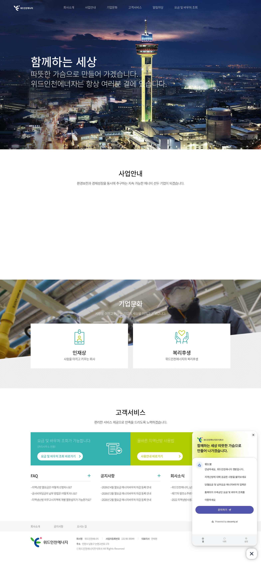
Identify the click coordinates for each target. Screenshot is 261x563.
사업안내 (90, 7)
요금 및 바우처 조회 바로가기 (58, 456)
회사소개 (68, 7)
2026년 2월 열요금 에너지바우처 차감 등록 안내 (126, 500)
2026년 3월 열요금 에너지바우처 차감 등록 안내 (126, 493)
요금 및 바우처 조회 (186, 7)
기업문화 (112, 7)
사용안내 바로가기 (152, 456)
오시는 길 (82, 526)
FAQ (34, 476)
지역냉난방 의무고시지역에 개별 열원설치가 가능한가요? (61, 500)
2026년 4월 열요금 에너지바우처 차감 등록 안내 (126, 487)
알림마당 (158, 7)
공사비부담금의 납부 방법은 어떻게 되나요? (54, 493)
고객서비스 (135, 7)
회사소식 (177, 476)
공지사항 (108, 476)
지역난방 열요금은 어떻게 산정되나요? (52, 487)
